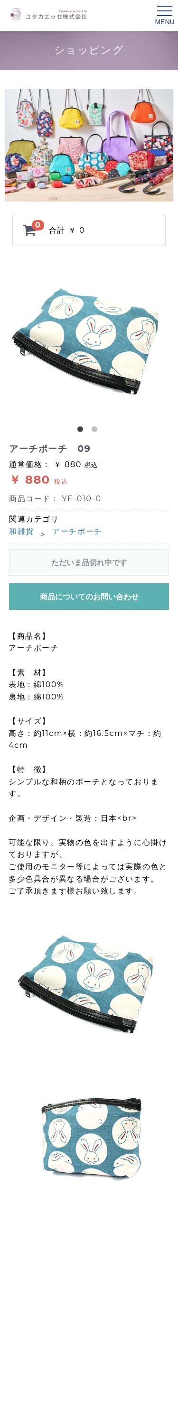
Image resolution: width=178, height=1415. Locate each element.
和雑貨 (21, 531)
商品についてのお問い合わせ (89, 596)
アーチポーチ (77, 531)
